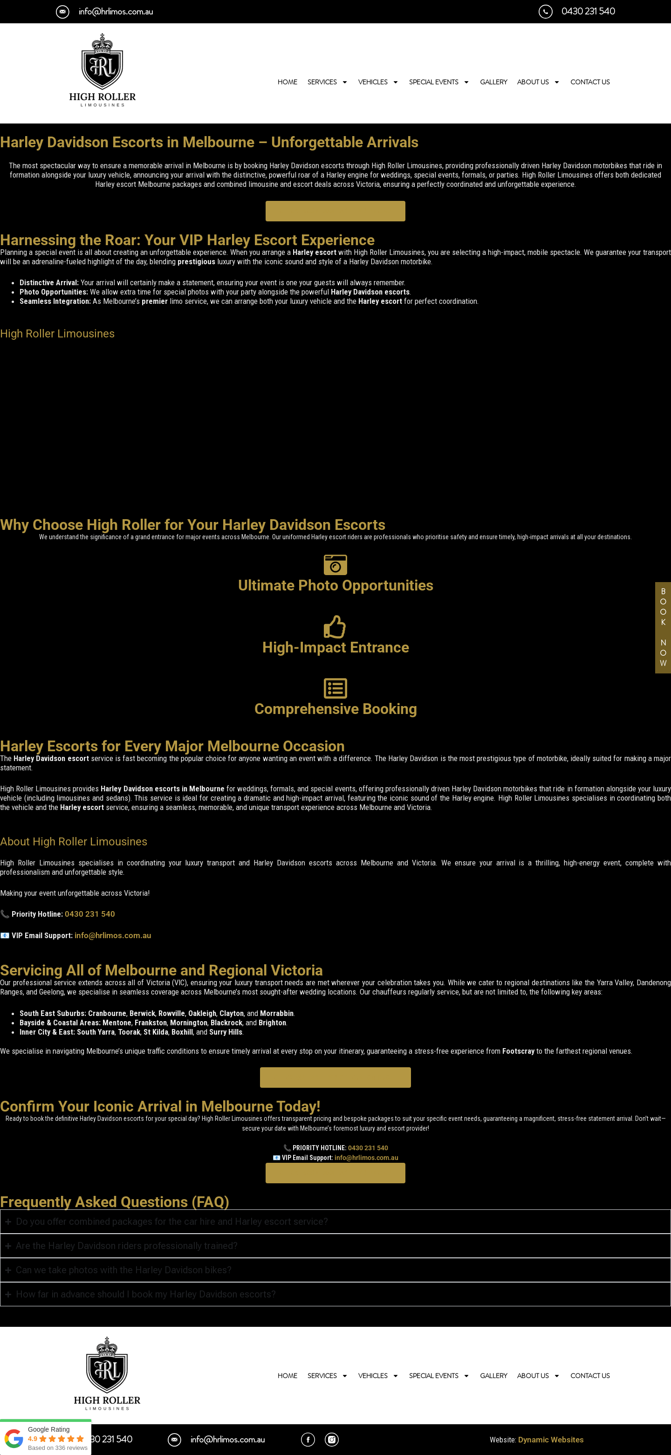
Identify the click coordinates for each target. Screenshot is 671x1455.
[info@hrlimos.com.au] (63, 12)
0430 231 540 (588, 11)
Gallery (493, 82)
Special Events (439, 82)
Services (328, 82)
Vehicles (378, 82)
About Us (538, 82)
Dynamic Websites (551, 1439)
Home (287, 82)
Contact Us (590, 82)
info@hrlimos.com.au (116, 11)
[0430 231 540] (546, 12)
